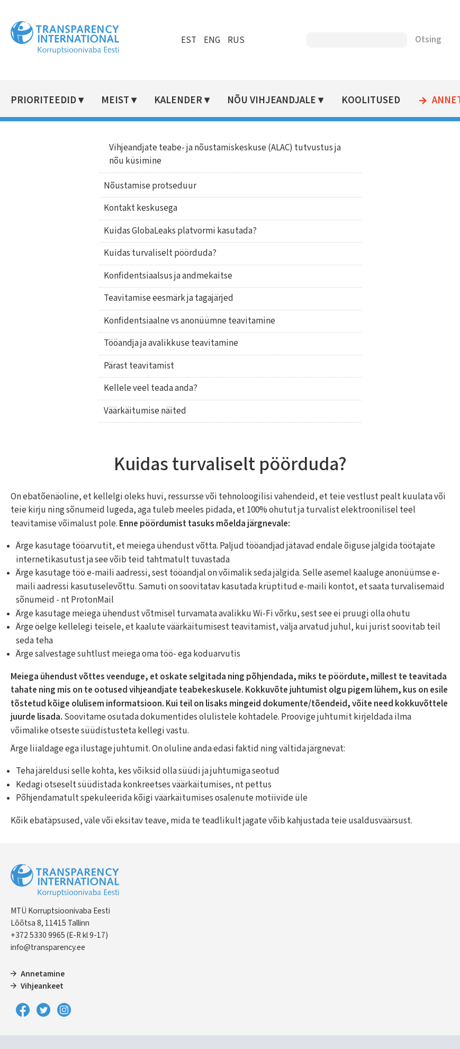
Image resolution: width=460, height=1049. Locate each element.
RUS (236, 40)
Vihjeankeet (42, 986)
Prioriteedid (43, 100)
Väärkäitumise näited (145, 411)
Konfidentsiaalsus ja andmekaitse (168, 276)
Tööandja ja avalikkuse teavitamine (171, 343)
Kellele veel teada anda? (150, 388)
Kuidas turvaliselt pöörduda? (160, 253)
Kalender (178, 100)
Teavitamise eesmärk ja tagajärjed (168, 298)
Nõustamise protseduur (150, 186)
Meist (115, 100)
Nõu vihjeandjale (271, 100)
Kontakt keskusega (140, 208)
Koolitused (370, 100)
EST (188, 40)
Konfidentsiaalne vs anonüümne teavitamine (189, 321)
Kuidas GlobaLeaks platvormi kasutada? (180, 231)
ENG (212, 40)
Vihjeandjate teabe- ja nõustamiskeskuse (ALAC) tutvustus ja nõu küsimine (225, 154)
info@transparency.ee (48, 947)
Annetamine (43, 974)
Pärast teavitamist (139, 366)
